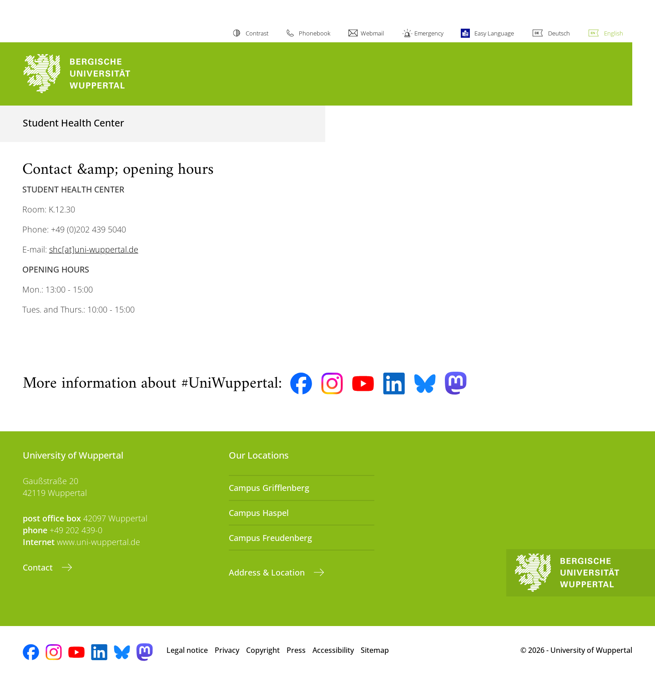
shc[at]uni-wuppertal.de (93, 249)
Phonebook (314, 33)
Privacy (227, 650)
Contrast (257, 33)
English (613, 33)
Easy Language (494, 33)
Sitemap (375, 650)
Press (296, 650)
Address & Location (268, 572)
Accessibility (333, 650)
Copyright (263, 650)
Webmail (372, 33)
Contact (39, 567)
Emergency (428, 33)
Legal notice (187, 650)
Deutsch (559, 33)
